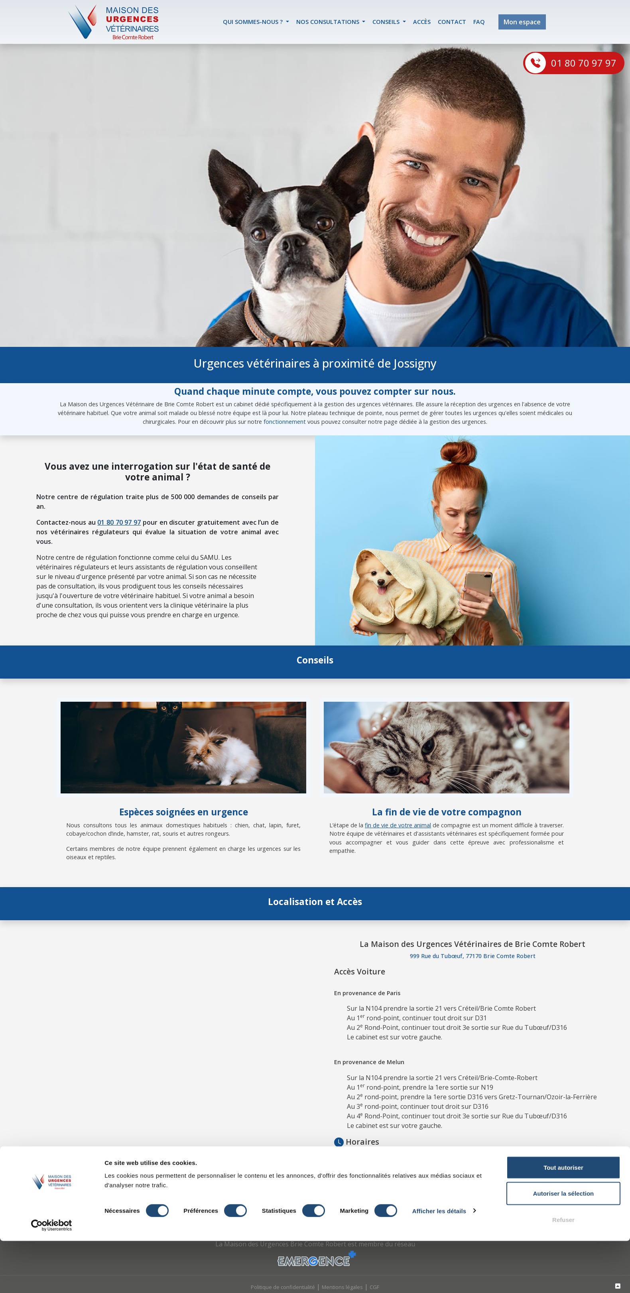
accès (422, 22)
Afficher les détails (439, 1263)
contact (452, 22)
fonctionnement (285, 421)
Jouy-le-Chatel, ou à (496, 1164)
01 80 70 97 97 (583, 62)
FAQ (479, 22)
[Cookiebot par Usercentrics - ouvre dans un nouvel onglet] (52, 1277)
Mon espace (522, 22)
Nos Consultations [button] (328, 22)
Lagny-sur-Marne (545, 1164)
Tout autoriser (563, 1219)
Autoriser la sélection (563, 1245)
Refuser (563, 1271)
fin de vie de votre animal (398, 825)
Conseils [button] (386, 22)
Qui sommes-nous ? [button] (253, 22)
